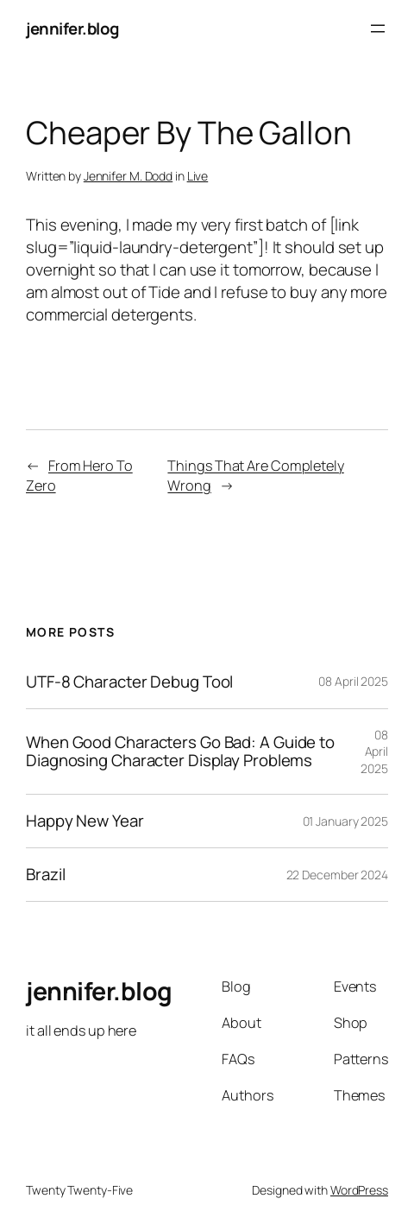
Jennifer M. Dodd (128, 176)
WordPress (359, 1190)
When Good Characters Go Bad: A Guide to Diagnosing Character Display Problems (180, 751)
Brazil (45, 875)
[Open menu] (377, 28)
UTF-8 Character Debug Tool (129, 682)
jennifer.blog (72, 28)
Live (198, 176)
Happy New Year (85, 821)
